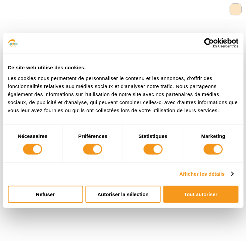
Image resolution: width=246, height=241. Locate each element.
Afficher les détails (202, 174)
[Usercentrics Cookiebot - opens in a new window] (209, 43)
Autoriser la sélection (123, 194)
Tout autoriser (200, 194)
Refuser (45, 194)
